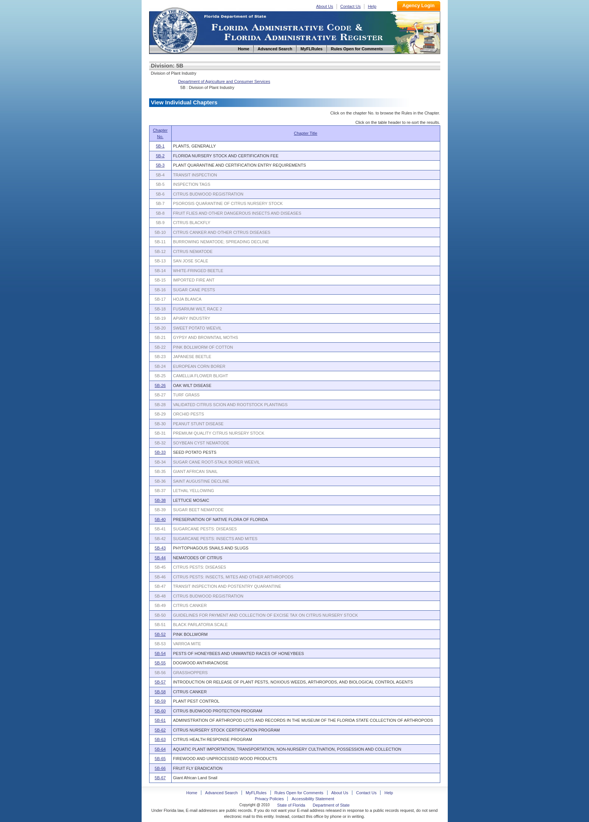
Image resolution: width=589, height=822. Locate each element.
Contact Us (350, 6)
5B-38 (160, 500)
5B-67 (160, 777)
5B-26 (160, 385)
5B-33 (160, 452)
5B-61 (160, 720)
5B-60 (160, 711)
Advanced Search (221, 792)
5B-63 (160, 739)
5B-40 (160, 519)
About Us (324, 6)
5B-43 (160, 548)
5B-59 (160, 701)
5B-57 (160, 682)
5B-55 (160, 663)
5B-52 (160, 634)
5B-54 (160, 653)
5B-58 (160, 692)
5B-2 (160, 156)
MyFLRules (256, 792)
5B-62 (160, 730)
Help (372, 6)
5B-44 (160, 558)
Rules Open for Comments (299, 792)
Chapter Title (305, 133)
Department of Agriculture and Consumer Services (224, 81)
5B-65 (160, 758)
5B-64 (160, 749)
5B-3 (160, 165)
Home (174, 29)
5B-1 (160, 146)
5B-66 (160, 768)
